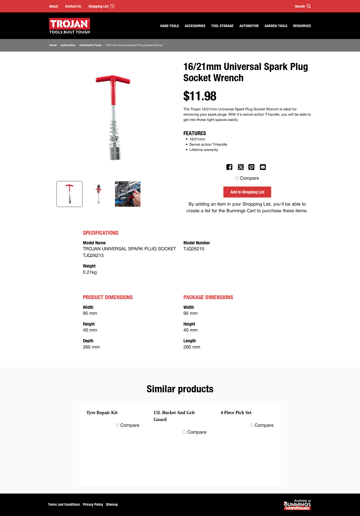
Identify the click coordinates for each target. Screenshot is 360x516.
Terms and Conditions (64, 504)
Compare (249, 178)
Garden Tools (276, 25)
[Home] (52, 45)
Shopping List (102, 6)
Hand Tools (169, 25)
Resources (302, 25)
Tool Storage (222, 25)
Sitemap (112, 504)
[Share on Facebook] (229, 169)
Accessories (195, 25)
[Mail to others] (263, 169)
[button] (301, 6)
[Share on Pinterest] (251, 169)
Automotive (249, 25)
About (53, 6)
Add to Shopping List (247, 191)
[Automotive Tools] (90, 45)
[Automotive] (68, 45)
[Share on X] (241, 169)
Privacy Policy (93, 504)
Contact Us (73, 6)
